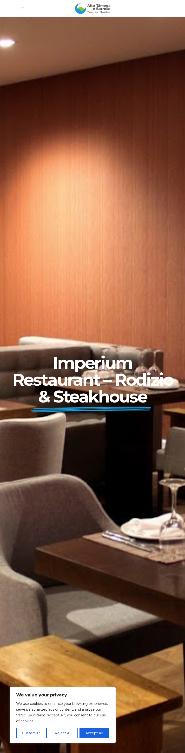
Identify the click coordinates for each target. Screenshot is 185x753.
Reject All (63, 733)
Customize (31, 733)
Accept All (94, 733)
